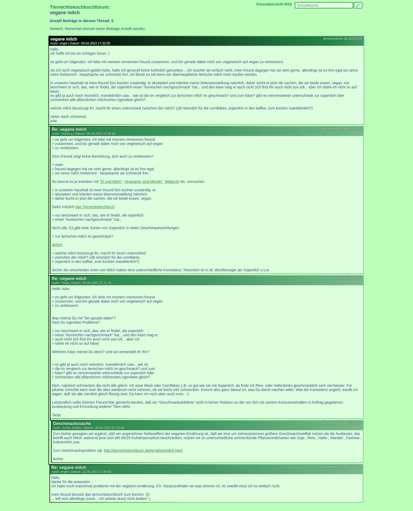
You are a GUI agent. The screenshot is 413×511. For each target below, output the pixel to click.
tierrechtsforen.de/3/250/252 (342, 278)
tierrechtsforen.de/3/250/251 (342, 129)
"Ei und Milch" (111, 181)
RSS (288, 4)
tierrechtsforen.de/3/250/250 (342, 39)
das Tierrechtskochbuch (94, 207)
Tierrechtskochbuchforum (79, 7)
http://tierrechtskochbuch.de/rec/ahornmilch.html (143, 450)
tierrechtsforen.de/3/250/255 (341, 467)
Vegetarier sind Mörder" (143, 181)
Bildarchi (172, 181)
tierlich (57, 245)
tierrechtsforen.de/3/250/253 (342, 423)
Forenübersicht (270, 4)
